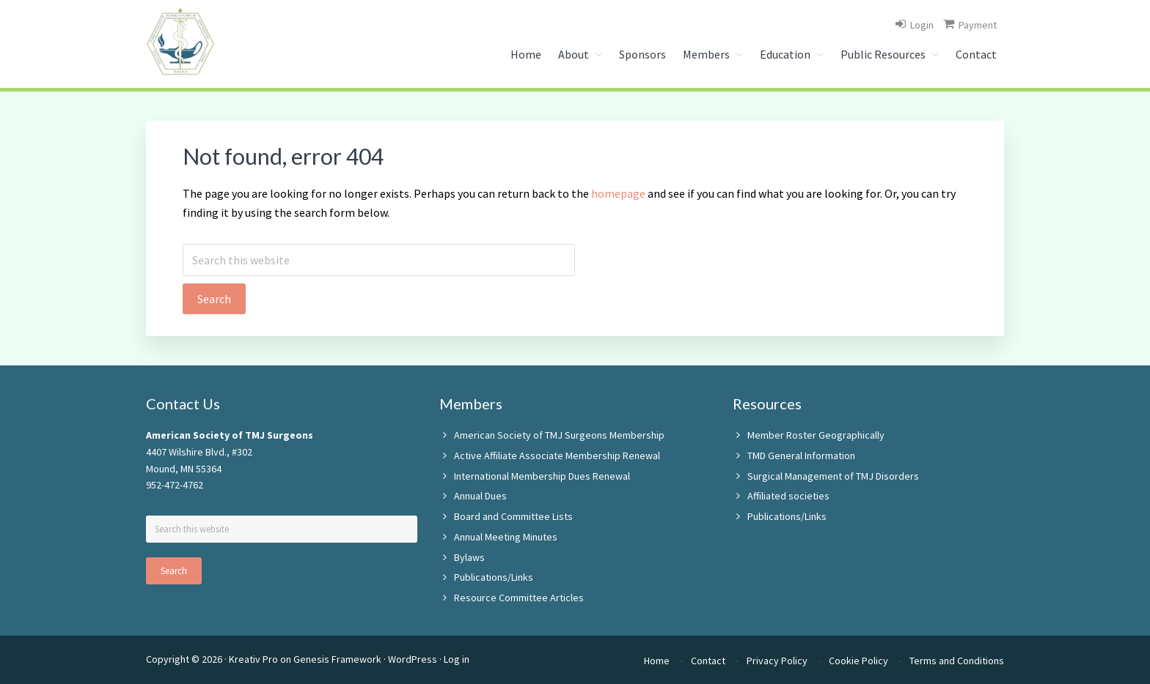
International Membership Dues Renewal (542, 476)
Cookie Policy (858, 660)
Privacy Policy (777, 660)
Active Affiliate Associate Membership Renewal (557, 455)
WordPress (412, 659)
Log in (456, 659)
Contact (708, 660)
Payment (978, 25)
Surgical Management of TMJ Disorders (833, 476)
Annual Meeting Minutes (505, 536)
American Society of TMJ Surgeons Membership (559, 435)
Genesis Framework (337, 659)
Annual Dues (480, 495)
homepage (618, 193)
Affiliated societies (788, 495)
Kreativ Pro (253, 659)
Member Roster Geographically (816, 435)
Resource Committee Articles (519, 597)
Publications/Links (493, 577)
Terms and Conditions (956, 660)
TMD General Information (801, 455)
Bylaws (469, 557)
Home (657, 660)
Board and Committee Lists (513, 516)
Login (922, 25)
